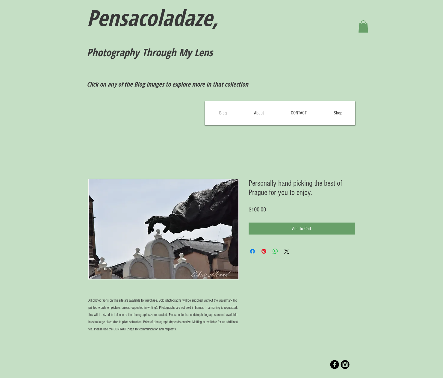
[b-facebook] (334, 364)
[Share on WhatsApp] (275, 251)
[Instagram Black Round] (345, 364)
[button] (363, 26)
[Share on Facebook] (252, 251)
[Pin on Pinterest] (263, 251)
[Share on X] (286, 251)
